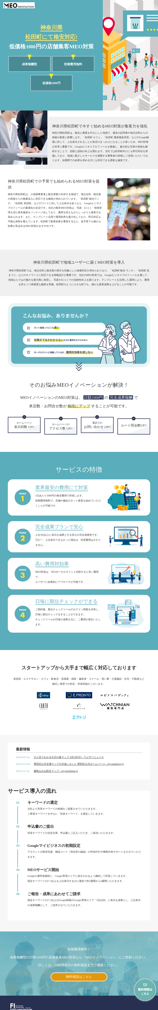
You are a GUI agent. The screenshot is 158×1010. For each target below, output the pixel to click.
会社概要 (117, 1005)
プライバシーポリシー (140, 1005)
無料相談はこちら (79, 965)
